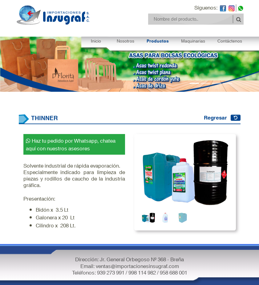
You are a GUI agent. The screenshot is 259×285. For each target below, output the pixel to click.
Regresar (215, 117)
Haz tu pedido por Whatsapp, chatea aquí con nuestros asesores (70, 144)
